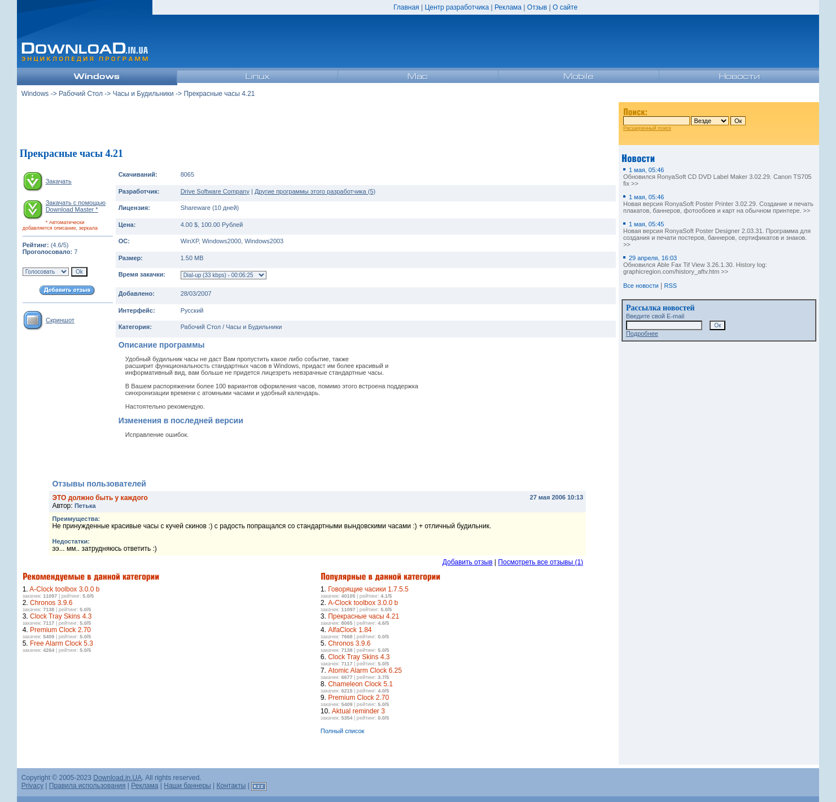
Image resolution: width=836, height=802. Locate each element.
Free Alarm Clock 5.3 (61, 643)
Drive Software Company (215, 191)
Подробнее (642, 333)
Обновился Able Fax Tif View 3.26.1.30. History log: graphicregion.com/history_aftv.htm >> (695, 265)
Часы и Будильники (143, 94)
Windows (35, 94)
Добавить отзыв (468, 562)
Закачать (59, 181)
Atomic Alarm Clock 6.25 (365, 670)
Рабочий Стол (81, 94)
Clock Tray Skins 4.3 (60, 616)
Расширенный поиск (647, 128)
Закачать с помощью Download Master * (76, 206)
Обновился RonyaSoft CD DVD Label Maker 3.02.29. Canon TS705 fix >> (717, 176)
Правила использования (87, 786)
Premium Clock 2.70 (60, 630)
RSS (670, 285)
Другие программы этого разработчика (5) (315, 191)
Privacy (32, 786)
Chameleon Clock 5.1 (360, 684)
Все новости (641, 285)
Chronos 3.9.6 (51, 603)
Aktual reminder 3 (358, 711)
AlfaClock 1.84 (349, 630)
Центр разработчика (456, 7)
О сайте (565, 7)
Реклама (508, 7)
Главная (406, 7)
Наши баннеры (187, 786)
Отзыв (537, 7)
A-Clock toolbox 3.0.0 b (64, 589)
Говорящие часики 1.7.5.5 (368, 589)
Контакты (231, 786)
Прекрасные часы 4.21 (363, 616)
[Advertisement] (318, 124)
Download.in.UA (117, 778)
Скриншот (60, 320)
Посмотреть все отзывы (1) (540, 562)
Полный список (343, 731)
